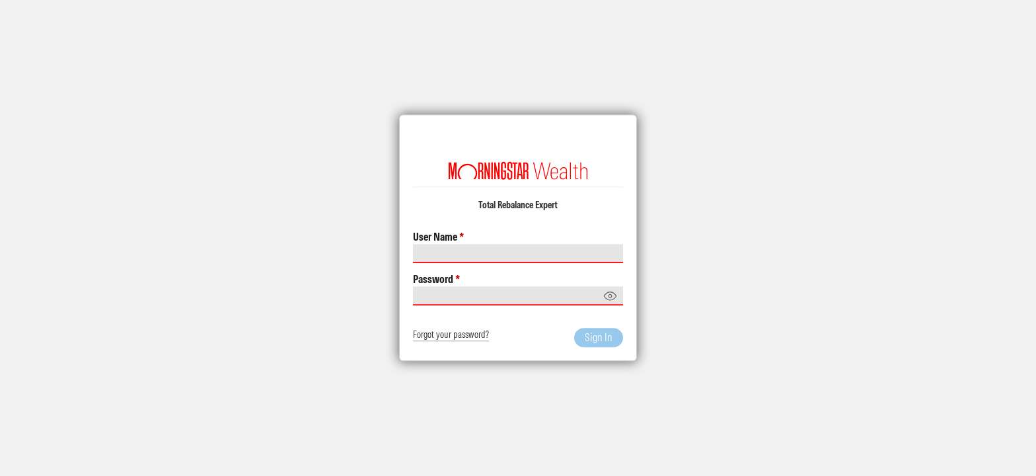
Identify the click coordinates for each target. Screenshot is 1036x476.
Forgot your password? (451, 335)
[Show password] (610, 296)
